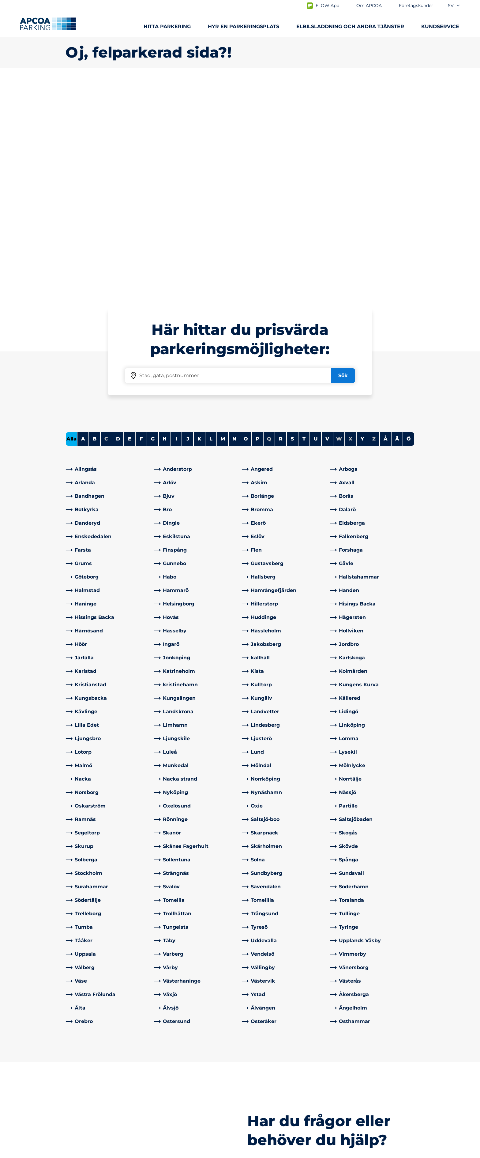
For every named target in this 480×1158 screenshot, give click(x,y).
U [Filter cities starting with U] (316, 223)
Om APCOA (259, 1063)
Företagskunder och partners (281, 1083)
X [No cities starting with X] (350, 223)
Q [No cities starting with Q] (269, 223)
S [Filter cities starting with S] (292, 223)
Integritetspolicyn (85, 1152)
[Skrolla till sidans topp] (470, 1017)
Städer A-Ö (79, 1063)
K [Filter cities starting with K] (199, 223)
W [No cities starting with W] (339, 223)
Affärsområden (263, 1073)
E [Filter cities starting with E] (129, 223)
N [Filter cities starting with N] (234, 223)
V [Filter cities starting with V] (327, 223)
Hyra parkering (84, 1083)
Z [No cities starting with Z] (374, 223)
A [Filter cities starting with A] (83, 223)
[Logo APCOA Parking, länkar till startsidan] (47, 24)
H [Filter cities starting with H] (165, 223)
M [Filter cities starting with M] (222, 223)
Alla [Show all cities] (71, 223)
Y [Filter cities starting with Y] (362, 223)
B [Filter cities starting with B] (94, 223)
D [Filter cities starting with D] (118, 223)
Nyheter (255, 1093)
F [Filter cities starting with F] (141, 223)
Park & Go (77, 1110)
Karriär (253, 1103)
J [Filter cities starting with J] (187, 223)
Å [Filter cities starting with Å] (386, 223)
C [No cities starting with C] (106, 223)
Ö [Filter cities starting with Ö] (409, 223)
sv (454, 5)
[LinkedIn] (159, 1095)
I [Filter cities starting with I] (176, 223)
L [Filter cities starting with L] (210, 223)
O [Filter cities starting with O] (246, 223)
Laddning (77, 1073)
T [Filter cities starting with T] (304, 223)
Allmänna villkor (135, 1152)
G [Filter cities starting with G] (153, 223)
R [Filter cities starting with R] (281, 223)
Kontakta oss (171, 1063)
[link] (108, 253)
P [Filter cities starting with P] (257, 223)
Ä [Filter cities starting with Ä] (397, 223)
